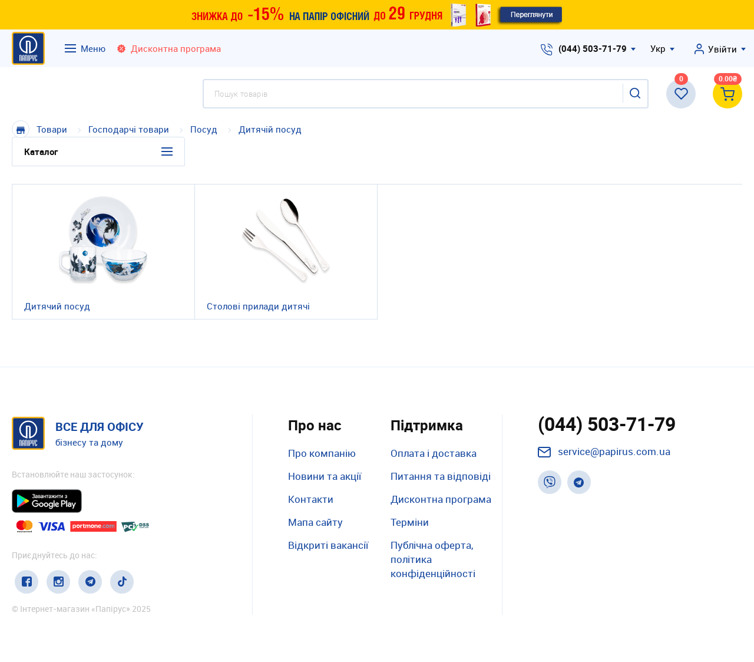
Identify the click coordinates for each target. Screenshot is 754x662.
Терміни (410, 522)
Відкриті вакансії (328, 545)
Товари (52, 129)
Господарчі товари (128, 129)
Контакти (310, 499)
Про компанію (322, 453)
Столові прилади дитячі (258, 306)
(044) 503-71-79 (592, 48)
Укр (658, 48)
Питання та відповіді (441, 476)
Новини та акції (324, 476)
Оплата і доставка (434, 453)
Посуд (203, 129)
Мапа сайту (315, 522)
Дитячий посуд (57, 306)
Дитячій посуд (270, 129)
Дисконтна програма (441, 499)
